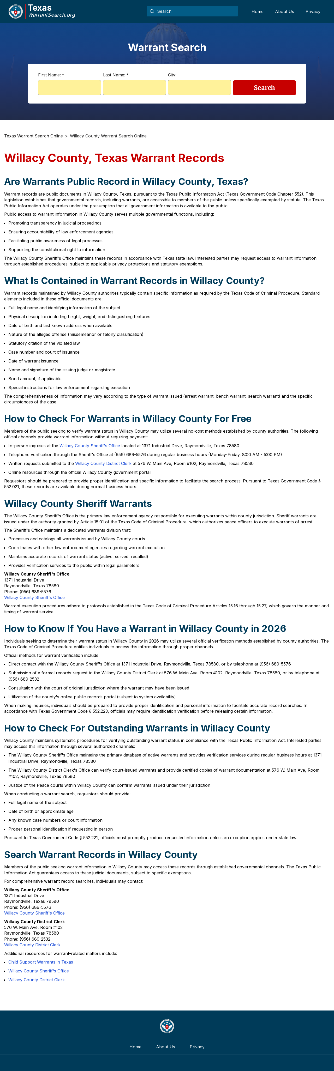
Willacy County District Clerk (103, 463)
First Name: (51, 74)
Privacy (313, 11)
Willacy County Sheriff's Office (89, 445)
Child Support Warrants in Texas (40, 962)
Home (258, 11)
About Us (284, 11)
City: (172, 74)
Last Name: (115, 74)
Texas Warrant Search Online (33, 135)
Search (264, 88)
